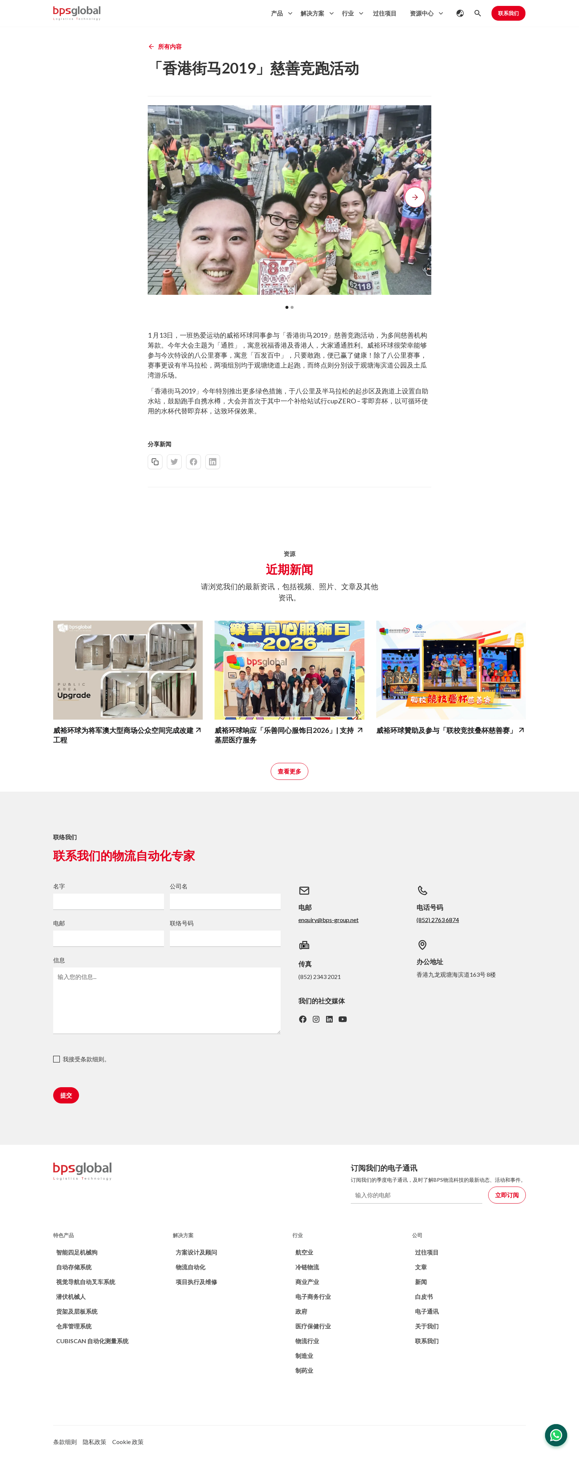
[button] (280, 13)
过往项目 (385, 13)
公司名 (179, 886)
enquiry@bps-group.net (328, 919)
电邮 (59, 922)
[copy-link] (155, 461)
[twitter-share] (174, 461)
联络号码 (181, 922)
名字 (59, 886)
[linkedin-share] (212, 461)
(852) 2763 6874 (438, 919)
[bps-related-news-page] (128, 670)
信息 (59, 959)
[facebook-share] (193, 461)
